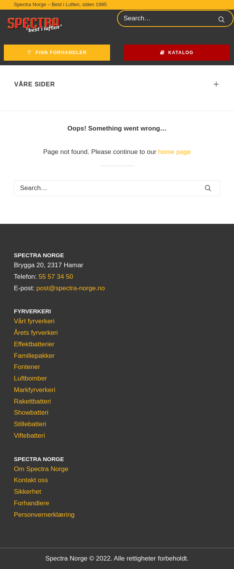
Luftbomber (30, 378)
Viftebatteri (29, 435)
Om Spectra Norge (41, 469)
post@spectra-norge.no (71, 288)
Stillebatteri (30, 424)
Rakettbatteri (32, 401)
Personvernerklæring (44, 514)
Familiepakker (34, 355)
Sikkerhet (27, 491)
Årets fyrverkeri (36, 332)
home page (174, 151)
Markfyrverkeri (34, 390)
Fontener (27, 367)
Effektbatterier (34, 344)
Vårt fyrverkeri (34, 321)
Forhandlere (31, 503)
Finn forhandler (57, 52)
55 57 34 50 (55, 276)
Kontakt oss (31, 480)
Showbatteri (31, 412)
